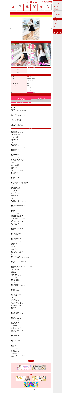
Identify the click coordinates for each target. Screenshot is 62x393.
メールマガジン (55, 15)
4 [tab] (32, 39)
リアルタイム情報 (56, 3)
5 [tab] (33, 39)
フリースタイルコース (56, 14)
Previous (10, 28)
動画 (54, 11)
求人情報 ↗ (55, 17)
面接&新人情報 (55, 6)
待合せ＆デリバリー (56, 26)
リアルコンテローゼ (56, 23)
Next (51, 28)
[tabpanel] (31, 29)
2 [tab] (29, 39)
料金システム (55, 12)
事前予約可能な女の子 (56, 9)
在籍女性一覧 (55, 8)
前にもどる (31, 360)
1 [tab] (28, 39)
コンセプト (55, 20)
